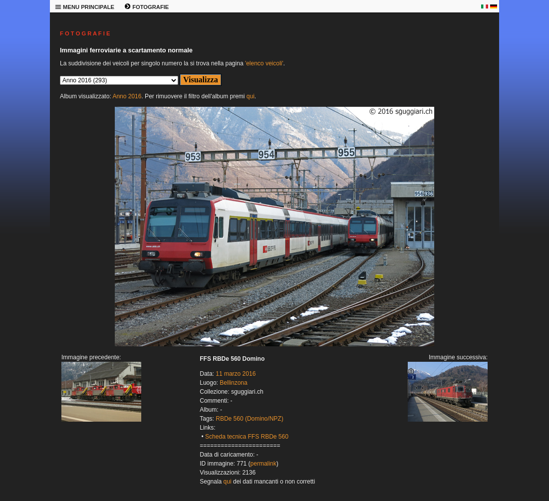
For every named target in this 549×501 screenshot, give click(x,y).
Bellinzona (233, 382)
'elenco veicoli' (264, 63)
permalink (263, 463)
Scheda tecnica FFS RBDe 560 (246, 436)
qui (251, 96)
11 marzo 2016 (236, 373)
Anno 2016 (126, 96)
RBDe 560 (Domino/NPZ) (249, 418)
